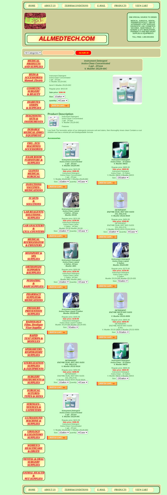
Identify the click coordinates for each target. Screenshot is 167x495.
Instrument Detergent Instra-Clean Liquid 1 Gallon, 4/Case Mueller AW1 (71, 263)
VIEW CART (141, 5)
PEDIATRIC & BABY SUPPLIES (34, 283)
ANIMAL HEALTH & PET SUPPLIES (33, 475)
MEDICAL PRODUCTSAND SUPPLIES (33, 64)
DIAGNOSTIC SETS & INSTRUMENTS (33, 118)
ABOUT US (50, 5)
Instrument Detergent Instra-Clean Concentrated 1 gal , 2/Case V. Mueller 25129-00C (71, 163)
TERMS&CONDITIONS (76, 5)
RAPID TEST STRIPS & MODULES (33, 338)
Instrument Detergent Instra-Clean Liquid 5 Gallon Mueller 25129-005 (121, 262)
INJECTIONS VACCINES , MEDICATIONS (34, 187)
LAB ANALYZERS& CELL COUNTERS (33, 228)
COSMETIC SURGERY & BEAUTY (33, 91)
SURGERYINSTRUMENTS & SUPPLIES (33, 379)
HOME (31, 5)
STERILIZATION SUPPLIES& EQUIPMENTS (34, 366)
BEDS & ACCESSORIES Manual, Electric (33, 77)
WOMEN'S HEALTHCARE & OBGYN (33, 448)
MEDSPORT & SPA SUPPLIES (33, 256)
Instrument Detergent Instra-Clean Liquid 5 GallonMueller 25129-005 (71, 311)
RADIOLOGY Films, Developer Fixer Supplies (33, 324)
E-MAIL (101, 5)
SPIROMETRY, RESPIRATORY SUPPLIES (34, 352)
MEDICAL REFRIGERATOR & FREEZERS (34, 242)
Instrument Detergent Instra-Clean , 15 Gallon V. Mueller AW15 (120, 162)
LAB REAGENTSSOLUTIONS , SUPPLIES (34, 215)
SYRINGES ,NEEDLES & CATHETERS (33, 407)
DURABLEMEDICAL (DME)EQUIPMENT (33, 132)
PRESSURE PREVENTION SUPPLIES (33, 311)
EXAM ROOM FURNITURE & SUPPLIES (34, 160)
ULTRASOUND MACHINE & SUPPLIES (33, 421)
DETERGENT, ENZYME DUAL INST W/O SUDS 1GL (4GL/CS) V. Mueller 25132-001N (120, 213)
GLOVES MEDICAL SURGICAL (33, 173)
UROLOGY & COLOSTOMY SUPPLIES (33, 434)
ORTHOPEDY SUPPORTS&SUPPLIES (34, 269)
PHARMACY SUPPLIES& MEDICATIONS (34, 297)
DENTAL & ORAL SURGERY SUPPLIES (33, 462)
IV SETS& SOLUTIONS (33, 201)
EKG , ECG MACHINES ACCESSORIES (34, 146)
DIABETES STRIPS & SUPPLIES (33, 105)
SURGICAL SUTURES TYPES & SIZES (33, 393)
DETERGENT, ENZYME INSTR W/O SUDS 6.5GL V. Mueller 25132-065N (120, 313)
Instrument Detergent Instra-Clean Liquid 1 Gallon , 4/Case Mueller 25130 (71, 212)
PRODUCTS (120, 5)
